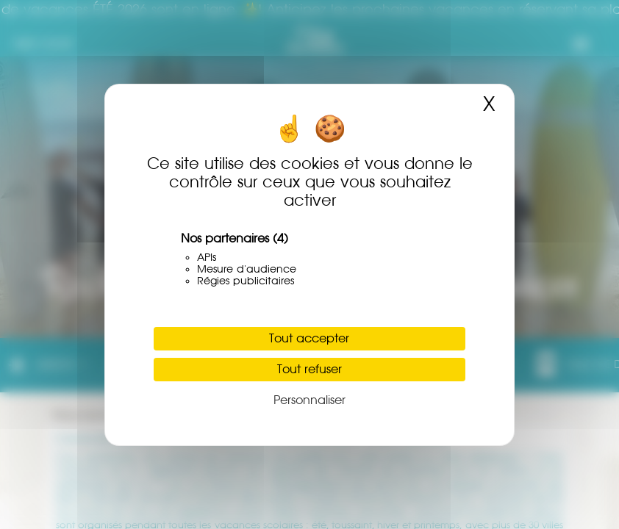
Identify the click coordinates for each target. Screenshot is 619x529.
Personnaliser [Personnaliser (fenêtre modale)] (309, 400)
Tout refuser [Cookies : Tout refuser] (309, 369)
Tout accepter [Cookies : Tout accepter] (309, 338)
